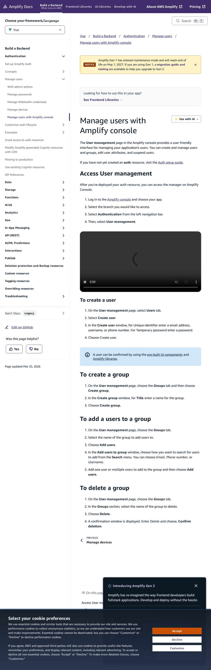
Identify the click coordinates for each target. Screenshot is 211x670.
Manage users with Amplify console (105, 42)
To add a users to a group (115, 418)
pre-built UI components (165, 354)
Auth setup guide (170, 162)
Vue (34, 30)
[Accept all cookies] (177, 631)
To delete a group (104, 487)
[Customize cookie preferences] (177, 648)
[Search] (190, 20)
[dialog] (105, 639)
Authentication (134, 36)
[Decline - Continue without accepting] (177, 639)
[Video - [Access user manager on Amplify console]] (140, 261)
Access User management (116, 173)
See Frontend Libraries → (103, 100)
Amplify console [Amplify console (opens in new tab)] (119, 199)
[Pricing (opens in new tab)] (197, 6)
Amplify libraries (105, 359)
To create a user (98, 300)
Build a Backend (104, 36)
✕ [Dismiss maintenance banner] (195, 64)
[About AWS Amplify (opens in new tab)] (164, 6)
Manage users (162, 36)
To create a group (104, 374)
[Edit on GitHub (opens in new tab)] (19, 327)
